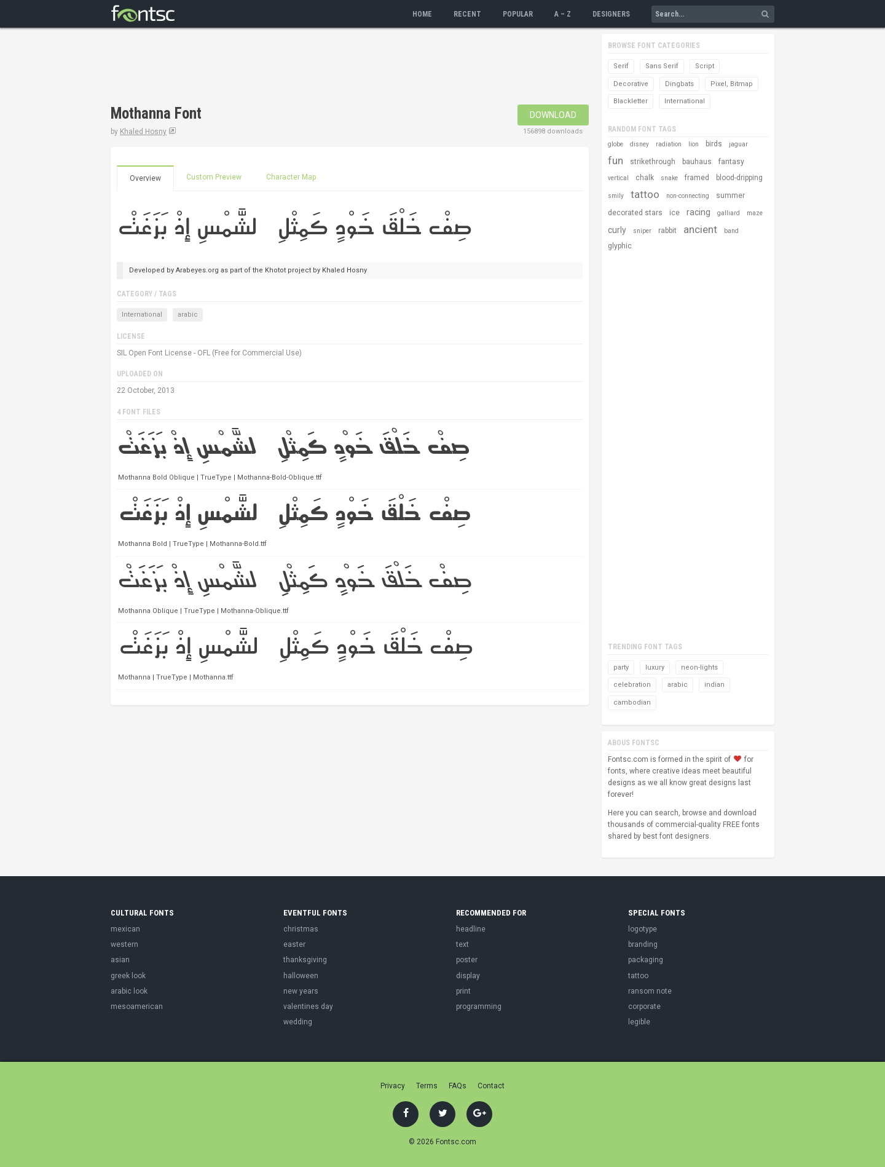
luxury (654, 667)
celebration (632, 685)
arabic (188, 314)
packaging (645, 959)
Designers (611, 14)
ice (674, 212)
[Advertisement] (334, 67)
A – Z (562, 14)
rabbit (667, 230)
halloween (300, 975)
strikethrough (652, 161)
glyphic (620, 246)
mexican (125, 929)
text (462, 944)
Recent (467, 14)
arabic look (129, 991)
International (142, 314)
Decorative (630, 84)
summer (730, 195)
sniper (642, 230)
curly (617, 230)
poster (467, 959)
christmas (300, 929)
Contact (491, 1086)
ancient (700, 229)
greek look (128, 975)
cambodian (632, 702)
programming (479, 1006)
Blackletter (630, 101)
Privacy (392, 1086)
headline (471, 929)
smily (616, 195)
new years (300, 991)
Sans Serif (661, 66)
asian (120, 959)
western (124, 944)
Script (704, 66)
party (621, 667)
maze (755, 213)
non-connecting (687, 195)
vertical (618, 178)
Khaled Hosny (143, 131)
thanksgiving (305, 959)
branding (643, 944)
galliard (728, 213)
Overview (145, 178)
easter (294, 944)
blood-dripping (739, 177)
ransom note (650, 991)
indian (714, 685)
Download (553, 115)
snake (669, 178)
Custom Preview (214, 177)
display (468, 975)
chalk (644, 177)
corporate (644, 1006)
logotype (642, 929)
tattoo (645, 194)
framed (697, 177)
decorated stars (635, 212)
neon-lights (699, 667)
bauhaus (697, 161)
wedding (297, 1022)
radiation (669, 144)
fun (615, 160)
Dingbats (679, 84)
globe (615, 144)
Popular (518, 14)
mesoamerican (137, 1006)
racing (698, 212)
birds (714, 144)
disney (639, 144)
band (731, 230)
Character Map (291, 177)
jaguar (738, 144)
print (463, 991)
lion (693, 144)
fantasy (731, 161)
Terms (427, 1086)
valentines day (308, 1006)
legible (639, 1022)
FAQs (457, 1086)
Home (422, 14)
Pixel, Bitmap (731, 84)
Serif (621, 66)
